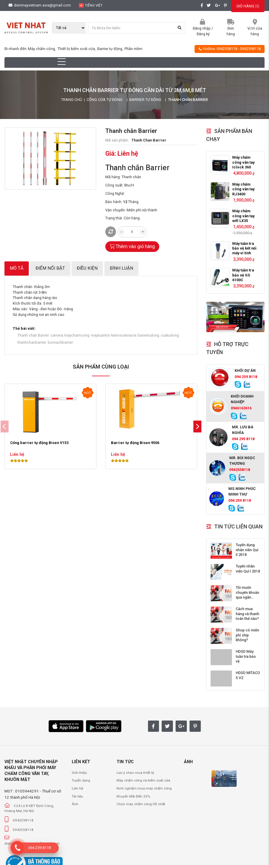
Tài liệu (77, 796)
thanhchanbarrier (31, 342)
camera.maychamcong (69, 335)
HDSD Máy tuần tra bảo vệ (246, 656)
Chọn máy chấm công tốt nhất (141, 804)
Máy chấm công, (42, 48)
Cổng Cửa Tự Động (104, 99)
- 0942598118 (249, 48)
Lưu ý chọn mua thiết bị (135, 773)
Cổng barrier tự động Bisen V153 (39, 443)
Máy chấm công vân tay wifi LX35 (243, 216)
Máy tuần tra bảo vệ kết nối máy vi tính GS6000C (244, 250)
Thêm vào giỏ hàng (132, 246)
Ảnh (75, 804)
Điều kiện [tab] (87, 268)
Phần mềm (133, 48)
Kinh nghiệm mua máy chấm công (144, 788)
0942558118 (227, 48)
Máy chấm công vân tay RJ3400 (243, 189)
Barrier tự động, (110, 48)
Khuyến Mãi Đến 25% (133, 796)
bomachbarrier (60, 342)
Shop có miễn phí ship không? (247, 635)
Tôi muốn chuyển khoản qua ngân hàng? (247, 594)
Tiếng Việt (91, 5)
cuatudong (170, 335)
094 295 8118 (243, 439)
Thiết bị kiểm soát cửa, (77, 48)
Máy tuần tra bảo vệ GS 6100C (243, 275)
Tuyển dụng (81, 780)
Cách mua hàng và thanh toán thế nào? (247, 614)
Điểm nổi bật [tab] (50, 268)
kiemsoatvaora (123, 335)
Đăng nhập (202, 28)
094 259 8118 (246, 376)
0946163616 (241, 408)
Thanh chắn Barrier (33, 335)
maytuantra (100, 335)
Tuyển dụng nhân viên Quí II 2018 (247, 550)
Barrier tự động (145, 99)
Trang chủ (71, 99)
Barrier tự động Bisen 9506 (135, 443)
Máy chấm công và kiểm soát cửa (143, 780)
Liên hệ (77, 788)
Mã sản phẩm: (117, 140)
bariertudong (148, 335)
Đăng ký (203, 34)
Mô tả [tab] (16, 268)
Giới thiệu (79, 773)
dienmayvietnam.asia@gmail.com (40, 5)
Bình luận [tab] (121, 268)
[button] (197, 427)
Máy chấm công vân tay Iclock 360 (243, 162)
